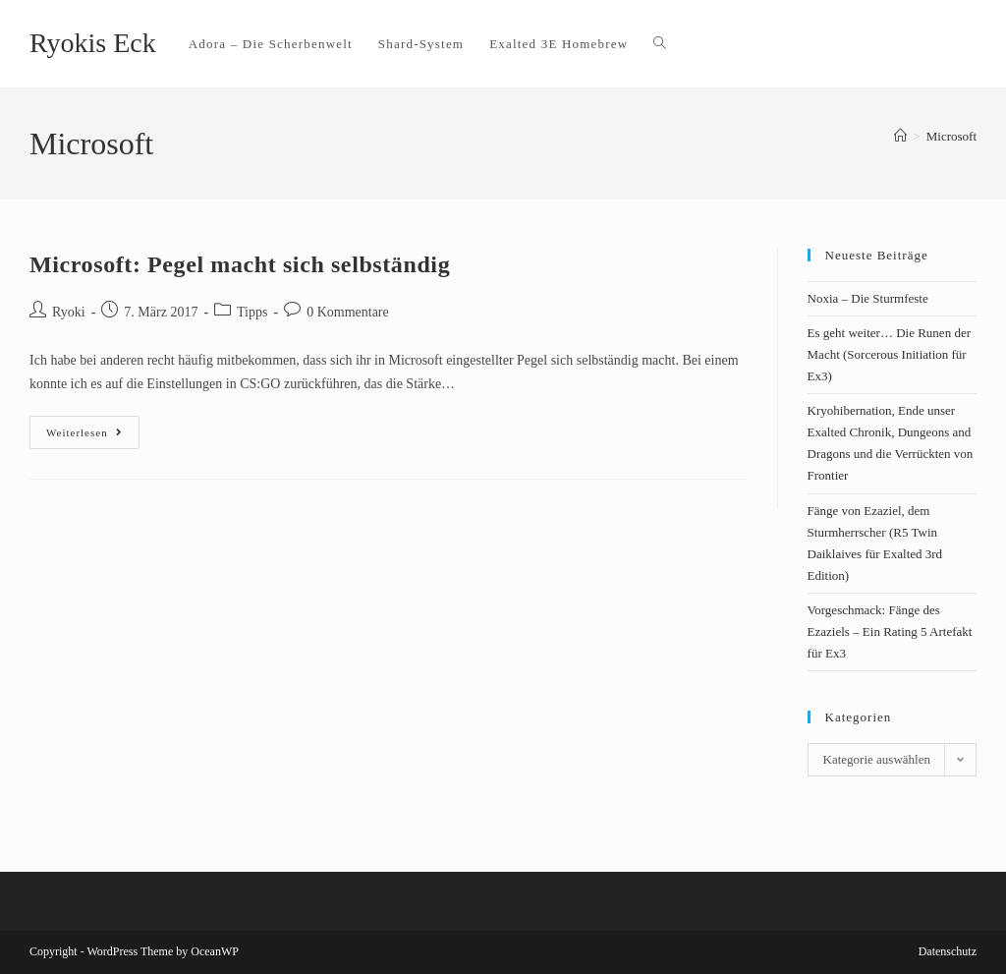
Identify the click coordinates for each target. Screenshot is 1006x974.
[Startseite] (900, 136)
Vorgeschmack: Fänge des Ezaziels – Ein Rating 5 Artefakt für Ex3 (890, 631)
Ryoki (68, 312)
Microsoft (951, 136)
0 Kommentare (348, 312)
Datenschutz (948, 951)
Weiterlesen (93, 427)
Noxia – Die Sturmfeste (868, 298)
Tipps (252, 312)
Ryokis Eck (92, 43)
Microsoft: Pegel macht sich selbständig (239, 264)
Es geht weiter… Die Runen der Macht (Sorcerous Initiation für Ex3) (889, 354)
